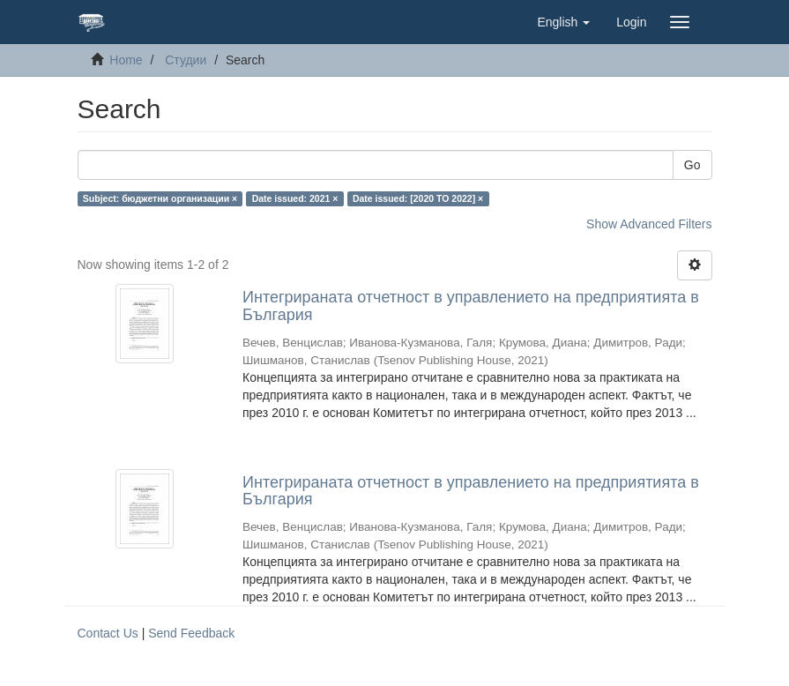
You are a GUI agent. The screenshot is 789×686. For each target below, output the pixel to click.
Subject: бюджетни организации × (160, 198)
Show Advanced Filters (648, 224)
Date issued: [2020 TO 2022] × (418, 198)
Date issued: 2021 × (295, 198)
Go (692, 165)
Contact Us (108, 633)
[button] (563, 22)
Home (125, 60)
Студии (185, 60)
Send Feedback (191, 633)
